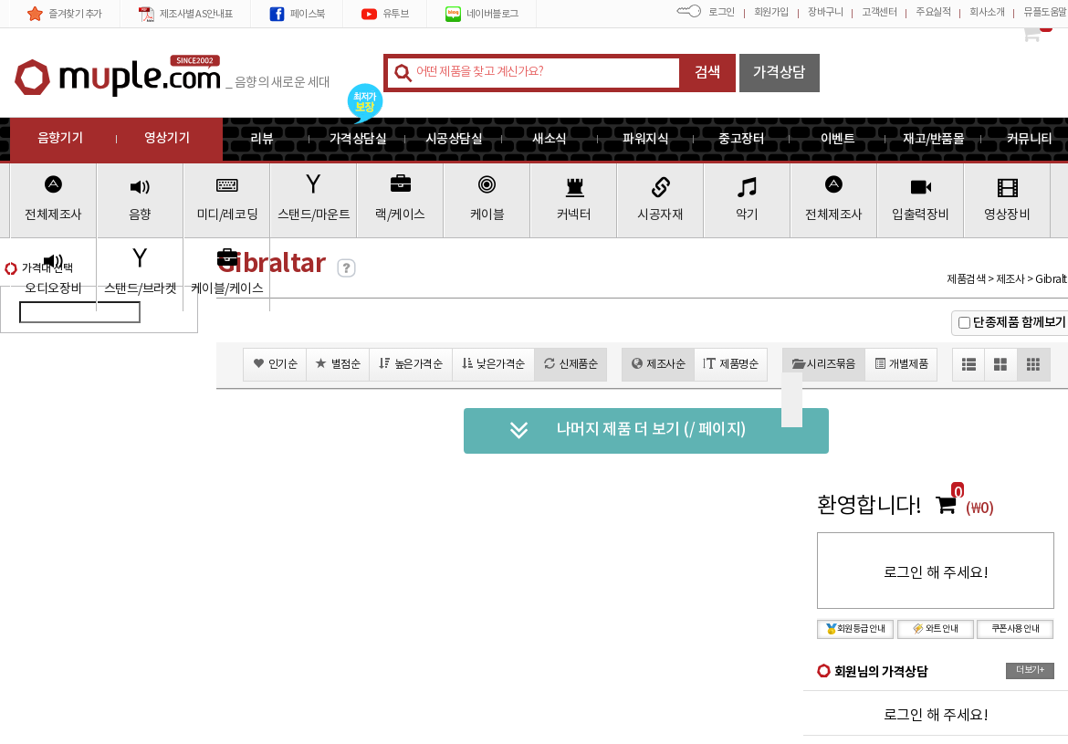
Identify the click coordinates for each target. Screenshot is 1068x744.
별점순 (338, 364)
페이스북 (297, 14)
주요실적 (933, 12)
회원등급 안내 (855, 628)
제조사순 (659, 364)
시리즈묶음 (823, 364)
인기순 (275, 364)
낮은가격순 (493, 364)
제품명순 (731, 364)
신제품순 (571, 364)
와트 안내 (935, 628)
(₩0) (979, 508)
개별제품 (901, 364)
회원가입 (771, 12)
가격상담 (779, 73)
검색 (708, 73)
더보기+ (1029, 670)
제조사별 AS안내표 (186, 14)
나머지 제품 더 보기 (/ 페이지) (627, 430)
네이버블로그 (481, 14)
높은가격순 (410, 364)
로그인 (721, 12)
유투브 (385, 14)
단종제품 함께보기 (1020, 322)
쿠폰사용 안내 (1015, 628)
